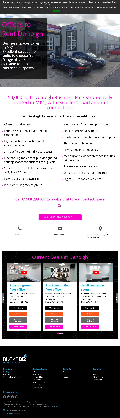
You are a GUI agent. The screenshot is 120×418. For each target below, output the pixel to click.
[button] (58, 333)
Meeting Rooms (39, 382)
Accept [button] (57, 11)
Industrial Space (38, 377)
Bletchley (6, 374)
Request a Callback (18, 320)
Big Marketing (14, 414)
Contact (95, 372)
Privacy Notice (98, 377)
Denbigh (6, 372)
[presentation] (3, 298)
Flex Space (37, 380)
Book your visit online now (57, 217)
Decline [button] (64, 11)
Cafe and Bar (37, 388)
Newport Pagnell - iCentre (12, 377)
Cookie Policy (97, 380)
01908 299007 (55, 406)
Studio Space (37, 374)
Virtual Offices (38, 385)
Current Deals (68, 374)
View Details (18, 308)
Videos (65, 377)
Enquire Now (18, 327)
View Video (18, 314)
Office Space (37, 372)
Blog (94, 374)
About (65, 372)
